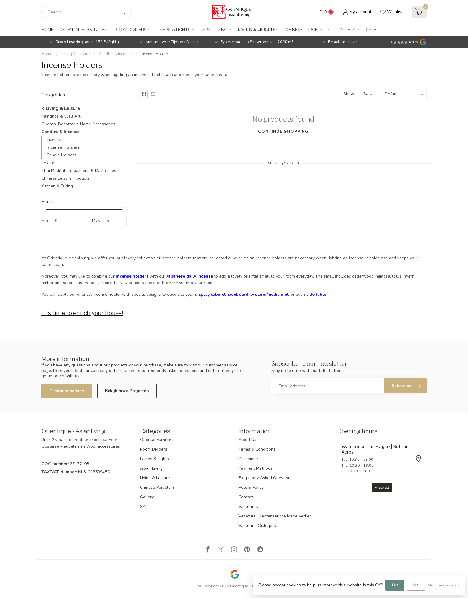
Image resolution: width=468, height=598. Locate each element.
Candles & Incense (115, 54)
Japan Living (214, 30)
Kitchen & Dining (57, 186)
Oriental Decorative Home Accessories (78, 124)
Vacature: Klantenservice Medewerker (274, 516)
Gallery (346, 30)
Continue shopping (283, 131)
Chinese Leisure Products (65, 178)
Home (47, 30)
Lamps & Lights (173, 30)
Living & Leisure (256, 30)
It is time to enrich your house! (82, 313)
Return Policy (251, 487)
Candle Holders (61, 155)
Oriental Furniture (82, 30)
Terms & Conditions (256, 449)
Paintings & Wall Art (60, 116)
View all (382, 487)
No (416, 585)
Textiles (48, 163)
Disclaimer (248, 459)
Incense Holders (155, 54)
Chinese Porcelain (306, 30)
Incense (54, 139)
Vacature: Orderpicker (259, 525)
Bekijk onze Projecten (127, 391)
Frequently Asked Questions (265, 478)
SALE (371, 30)
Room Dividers (131, 30)
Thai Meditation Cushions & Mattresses (78, 170)
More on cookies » (443, 585)
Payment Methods (255, 468)
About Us (247, 440)
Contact (245, 497)
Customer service (66, 391)
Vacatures (248, 506)
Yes (395, 585)
